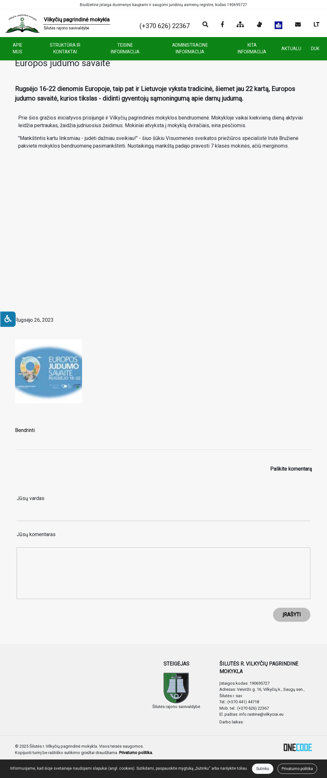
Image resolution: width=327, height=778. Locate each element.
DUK (315, 48)
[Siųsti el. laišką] (298, 25)
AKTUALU (291, 48)
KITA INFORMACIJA (252, 48)
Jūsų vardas (30, 498)
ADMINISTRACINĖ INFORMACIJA (190, 48)
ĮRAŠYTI (292, 615)
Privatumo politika (297, 768)
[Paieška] (205, 25)
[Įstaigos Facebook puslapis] (222, 25)
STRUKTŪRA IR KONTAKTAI (65, 48)
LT (316, 24)
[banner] (57, 23)
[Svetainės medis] (240, 25)
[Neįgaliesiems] (8, 319)
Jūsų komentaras (36, 534)
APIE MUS (17, 48)
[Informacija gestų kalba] (259, 25)
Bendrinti (25, 430)
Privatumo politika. (136, 752)
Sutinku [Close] (262, 768)
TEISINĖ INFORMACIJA (125, 48)
